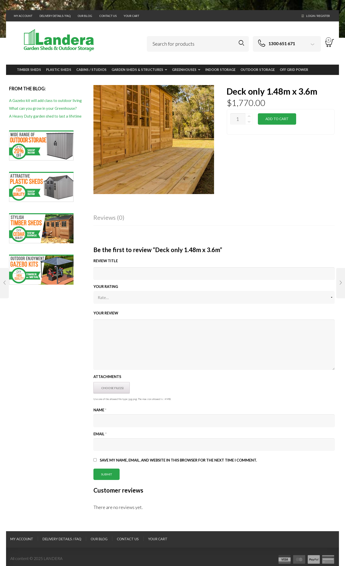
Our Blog (85, 15)
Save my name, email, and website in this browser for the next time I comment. (178, 460)
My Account (23, 15)
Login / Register (318, 15)
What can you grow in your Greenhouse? (43, 108)
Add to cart (277, 119)
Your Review (105, 313)
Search (241, 43)
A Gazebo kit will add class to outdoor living (45, 100)
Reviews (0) (108, 217)
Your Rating (105, 286)
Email (100, 434)
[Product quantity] (237, 119)
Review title (105, 261)
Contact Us (108, 15)
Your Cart (131, 15)
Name (99, 410)
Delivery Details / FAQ (55, 15)
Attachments (107, 376)
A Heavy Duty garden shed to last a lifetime (45, 116)
